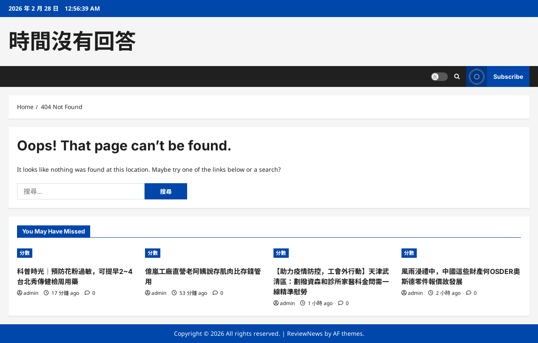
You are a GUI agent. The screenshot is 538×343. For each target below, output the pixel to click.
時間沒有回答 (72, 41)
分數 (25, 253)
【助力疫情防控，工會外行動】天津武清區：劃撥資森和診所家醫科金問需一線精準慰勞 (331, 281)
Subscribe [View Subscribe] (494, 76)
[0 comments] (90, 293)
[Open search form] (457, 76)
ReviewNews (305, 333)
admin (30, 293)
